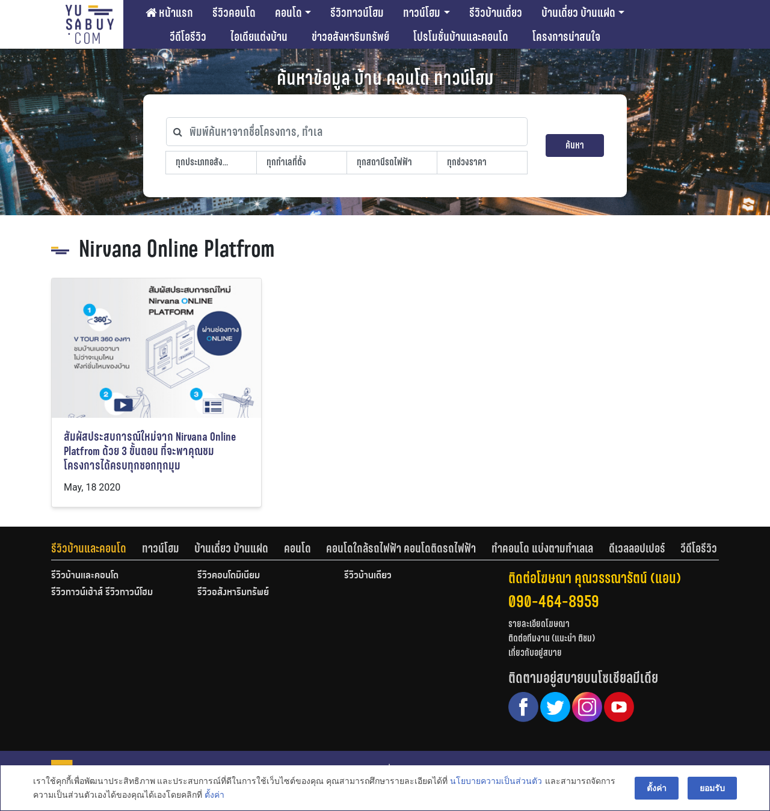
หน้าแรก (169, 12)
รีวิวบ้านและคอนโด (88, 548)
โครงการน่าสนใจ (566, 36)
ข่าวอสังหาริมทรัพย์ (350, 36)
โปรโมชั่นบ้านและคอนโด (460, 36)
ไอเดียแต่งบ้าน (259, 36)
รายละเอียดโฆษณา (539, 624)
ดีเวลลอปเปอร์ (637, 548)
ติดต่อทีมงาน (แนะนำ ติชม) (551, 638)
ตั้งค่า (214, 795)
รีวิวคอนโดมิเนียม (228, 576)
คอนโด (288, 12)
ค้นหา (574, 145)
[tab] (96, 548)
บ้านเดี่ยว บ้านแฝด (578, 12)
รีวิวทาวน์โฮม (357, 12)
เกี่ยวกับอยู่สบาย (535, 653)
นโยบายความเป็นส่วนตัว (496, 781)
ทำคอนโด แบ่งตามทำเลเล (542, 548)
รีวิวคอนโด (234, 12)
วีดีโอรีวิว (188, 36)
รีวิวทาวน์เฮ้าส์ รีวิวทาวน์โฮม (102, 593)
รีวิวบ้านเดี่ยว (495, 12)
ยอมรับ (712, 788)
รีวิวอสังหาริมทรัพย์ (233, 593)
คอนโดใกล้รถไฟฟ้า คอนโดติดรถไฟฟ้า (401, 548)
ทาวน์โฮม (421, 12)
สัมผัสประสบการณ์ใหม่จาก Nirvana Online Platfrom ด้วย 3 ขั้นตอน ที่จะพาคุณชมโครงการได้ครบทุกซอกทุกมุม (150, 451)
